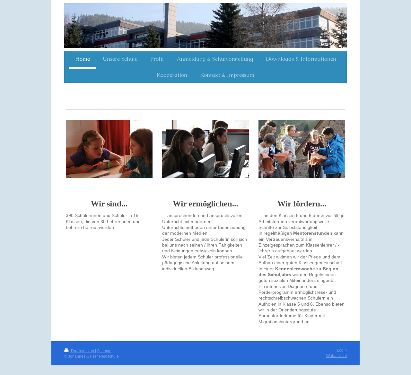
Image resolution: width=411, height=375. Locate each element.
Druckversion (79, 350)
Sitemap (104, 350)
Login (342, 350)
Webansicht (336, 355)
